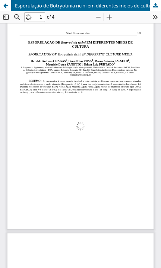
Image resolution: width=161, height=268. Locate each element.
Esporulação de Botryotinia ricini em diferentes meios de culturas (86, 5)
